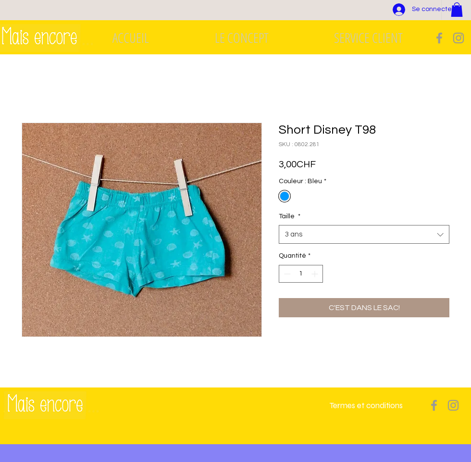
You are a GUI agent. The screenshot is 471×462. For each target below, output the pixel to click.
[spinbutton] (301, 273)
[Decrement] (286, 273)
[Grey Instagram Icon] (458, 38)
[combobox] (364, 234)
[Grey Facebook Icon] (439, 38)
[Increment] (316, 273)
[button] (457, 9)
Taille (289, 216)
